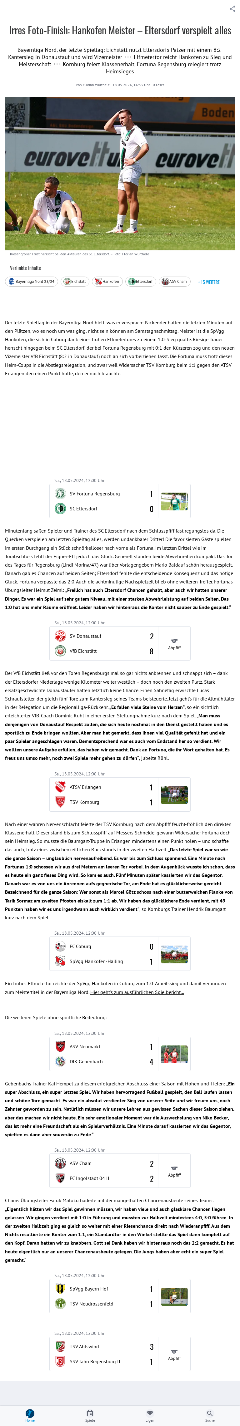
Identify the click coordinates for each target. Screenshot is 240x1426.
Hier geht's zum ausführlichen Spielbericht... (137, 992)
